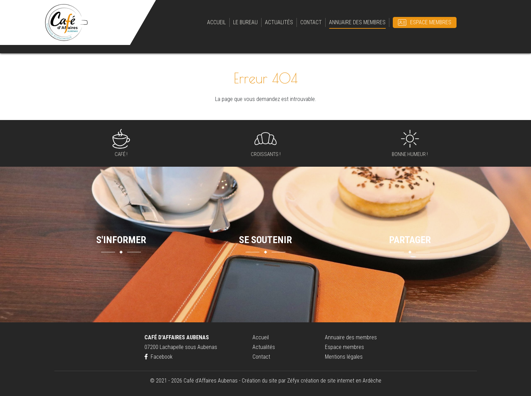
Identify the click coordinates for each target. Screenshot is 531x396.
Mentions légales (344, 356)
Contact (311, 22)
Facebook (158, 356)
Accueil (216, 22)
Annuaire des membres (357, 22)
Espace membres (430, 22)
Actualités (279, 22)
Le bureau (245, 22)
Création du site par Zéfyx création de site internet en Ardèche (311, 380)
